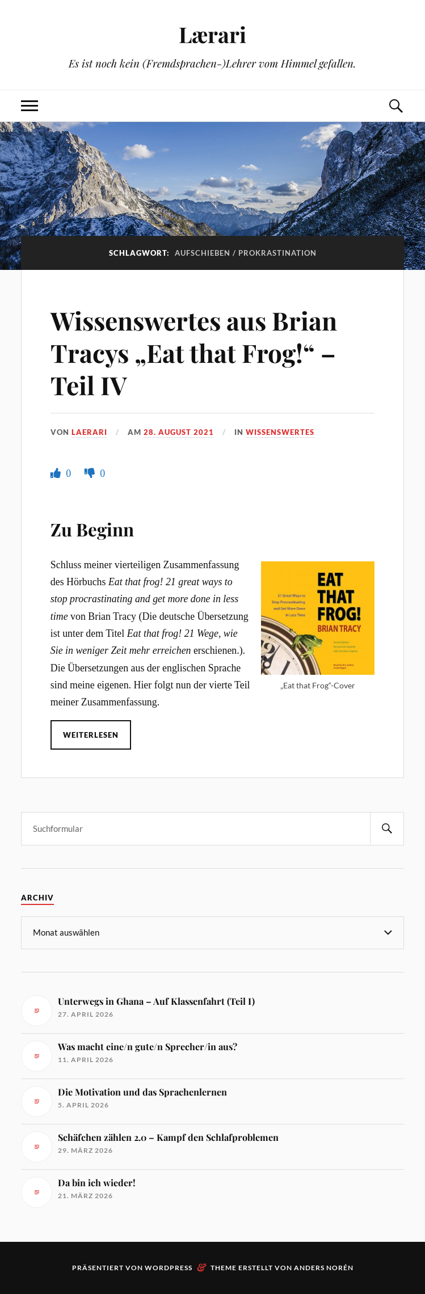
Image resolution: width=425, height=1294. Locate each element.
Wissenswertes (280, 432)
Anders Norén (324, 1267)
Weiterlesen (91, 734)
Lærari (212, 34)
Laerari (89, 432)
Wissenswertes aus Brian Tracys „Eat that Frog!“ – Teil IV (194, 352)
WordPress (168, 1267)
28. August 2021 (179, 432)
